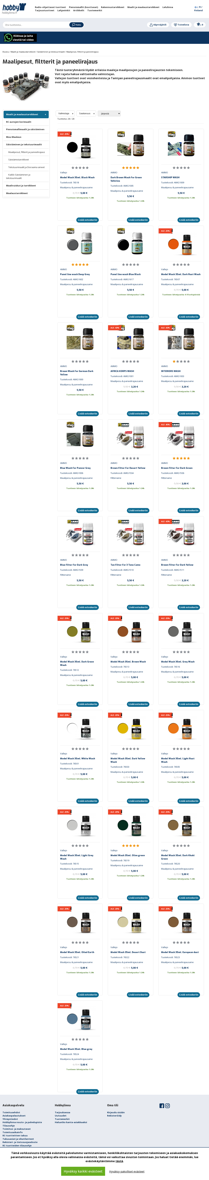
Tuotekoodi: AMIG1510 (122, 569)
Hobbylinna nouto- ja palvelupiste (22, 1122)
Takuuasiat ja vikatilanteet (18, 1138)
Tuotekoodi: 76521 (69, 957)
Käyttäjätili (158, 24)
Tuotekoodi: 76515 (69, 863)
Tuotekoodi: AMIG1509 (71, 569)
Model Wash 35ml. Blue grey (76, 1049)
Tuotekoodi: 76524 (69, 1054)
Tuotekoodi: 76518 (69, 182)
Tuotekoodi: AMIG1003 (172, 376)
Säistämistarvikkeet (18, 159)
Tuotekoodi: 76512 (69, 669)
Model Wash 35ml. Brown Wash (128, 661)
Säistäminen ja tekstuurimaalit (24, 144)
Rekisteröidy (114, 1115)
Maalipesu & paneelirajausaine (76, 187)
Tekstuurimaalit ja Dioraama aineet (26, 167)
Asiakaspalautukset (14, 1115)
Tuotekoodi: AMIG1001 (122, 376)
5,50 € (130, 196)
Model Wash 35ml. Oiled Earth (77, 952)
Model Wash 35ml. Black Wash (77, 177)
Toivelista (181, 24)
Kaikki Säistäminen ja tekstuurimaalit (18, 176)
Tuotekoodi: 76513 (120, 666)
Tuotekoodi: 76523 (170, 957)
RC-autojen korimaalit (18, 121)
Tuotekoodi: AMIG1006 (71, 473)
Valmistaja (64, 113)
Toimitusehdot (11, 1112)
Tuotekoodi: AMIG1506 (172, 473)
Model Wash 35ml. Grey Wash (178, 661)
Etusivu (6, 51)
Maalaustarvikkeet (17, 193)
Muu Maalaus (13, 136)
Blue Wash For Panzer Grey (75, 468)
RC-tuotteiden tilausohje (17, 1145)
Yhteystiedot (10, 1119)
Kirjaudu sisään (116, 1112)
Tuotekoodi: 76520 (170, 863)
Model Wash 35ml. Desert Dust (128, 952)
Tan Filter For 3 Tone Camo (125, 564)
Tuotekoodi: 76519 (120, 860)
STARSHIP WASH (170, 177)
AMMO (114, 172)
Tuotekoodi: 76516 (170, 666)
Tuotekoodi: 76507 (170, 279)
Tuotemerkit (62, 1119)
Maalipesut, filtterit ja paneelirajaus (26, 152)
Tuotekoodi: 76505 (170, 766)
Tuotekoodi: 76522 (120, 957)
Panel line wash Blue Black (126, 274)
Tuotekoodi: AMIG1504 (122, 473)
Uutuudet (60, 1115)
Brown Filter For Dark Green (176, 468)
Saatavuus (85, 113)
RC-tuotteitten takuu (15, 1135)
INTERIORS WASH (171, 371)
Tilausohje (9, 1125)
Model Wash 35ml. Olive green (128, 855)
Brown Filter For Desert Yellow (128, 468)
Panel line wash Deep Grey (75, 274)
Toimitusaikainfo (13, 1132)
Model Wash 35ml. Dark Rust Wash (180, 274)
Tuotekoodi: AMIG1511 (172, 569)
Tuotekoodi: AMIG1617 (122, 279)
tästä (119, 1161)
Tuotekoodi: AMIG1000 (71, 379)
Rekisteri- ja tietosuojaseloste (20, 1142)
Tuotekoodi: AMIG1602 (71, 279)
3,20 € (130, 386)
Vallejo (63, 172)
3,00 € (181, 483)
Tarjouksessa (62, 1112)
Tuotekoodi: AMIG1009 (172, 182)
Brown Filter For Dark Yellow (177, 564)
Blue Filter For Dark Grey (74, 564)
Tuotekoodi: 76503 (120, 766)
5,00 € (80, 193)
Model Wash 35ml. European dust (180, 952)
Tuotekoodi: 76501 (69, 763)
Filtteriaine (116, 477)
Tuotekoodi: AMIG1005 (122, 185)
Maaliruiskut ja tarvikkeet (21, 185)
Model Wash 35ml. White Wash (77, 758)
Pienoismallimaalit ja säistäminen (25, 129)
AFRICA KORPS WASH (122, 371)
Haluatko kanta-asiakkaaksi (71, 1122)
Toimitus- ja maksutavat (17, 1128)
